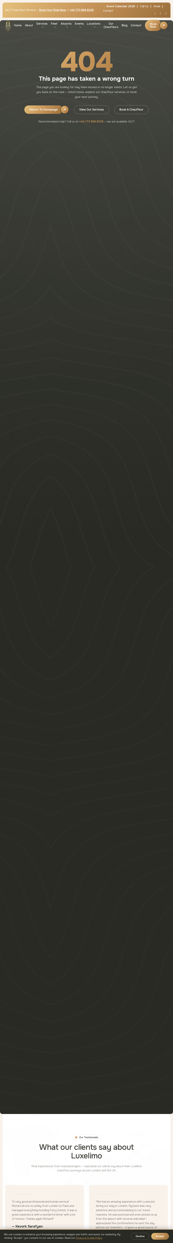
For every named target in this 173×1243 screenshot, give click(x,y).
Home (18, 25)
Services (41, 23)
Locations (93, 23)
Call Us (144, 6)
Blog (124, 25)
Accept (160, 1236)
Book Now (153, 25)
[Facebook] (161, 13)
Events (79, 23)
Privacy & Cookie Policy (89, 1237)
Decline (140, 1236)
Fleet (54, 23)
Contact (108, 10)
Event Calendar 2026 (119, 6)
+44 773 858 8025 (81, 10)
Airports (66, 23)
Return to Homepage (43, 109)
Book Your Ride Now (52, 10)
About (29, 25)
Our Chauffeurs (111, 25)
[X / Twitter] (155, 13)
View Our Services (91, 109)
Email (157, 6)
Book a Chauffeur (131, 109)
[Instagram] (166, 13)
